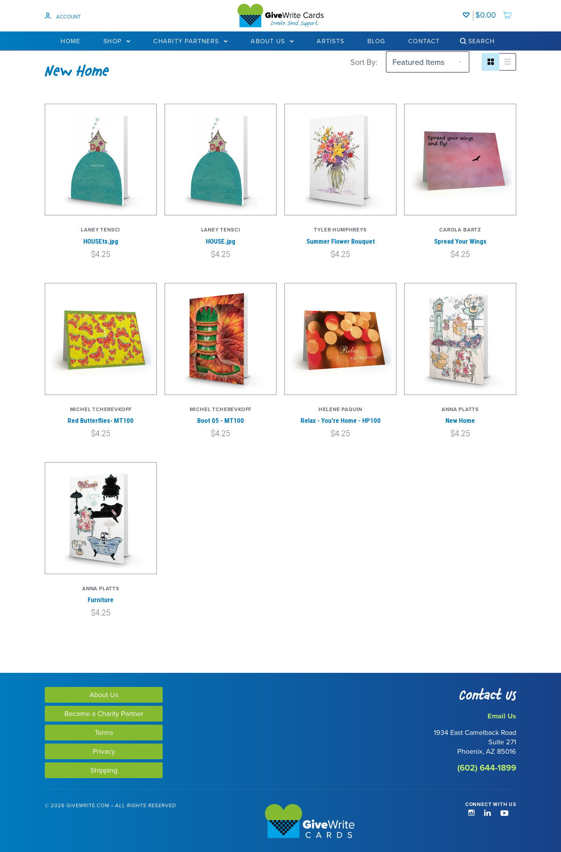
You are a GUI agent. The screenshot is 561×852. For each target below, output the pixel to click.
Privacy (104, 751)
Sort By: (364, 62)
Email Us (502, 716)
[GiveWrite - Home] (280, 821)
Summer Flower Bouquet (340, 241)
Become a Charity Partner (103, 713)
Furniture (101, 600)
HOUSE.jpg (220, 241)
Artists (330, 41)
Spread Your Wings (460, 241)
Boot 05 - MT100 (220, 420)
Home (70, 41)
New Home (460, 420)
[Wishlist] (468, 11)
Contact (424, 41)
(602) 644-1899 (486, 768)
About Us (272, 41)
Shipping (103, 770)
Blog (376, 41)
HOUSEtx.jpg (100, 241)
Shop (116, 41)
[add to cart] (493, 11)
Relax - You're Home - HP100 (341, 420)
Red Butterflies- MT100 (101, 420)
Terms (104, 732)
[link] (38, 822)
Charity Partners (190, 41)
